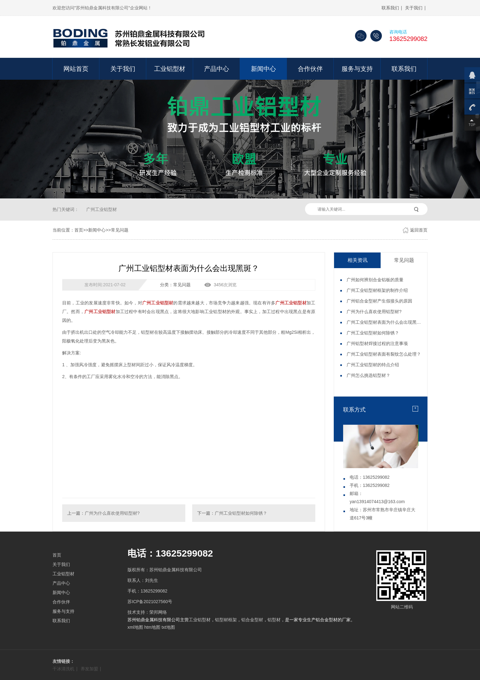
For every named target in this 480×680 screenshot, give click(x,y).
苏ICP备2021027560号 (150, 601)
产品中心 (216, 68)
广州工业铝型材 (101, 209)
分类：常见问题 (175, 284)
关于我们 (413, 7)
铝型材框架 (226, 619)
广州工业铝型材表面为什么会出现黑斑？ (386, 322)
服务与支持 (357, 68)
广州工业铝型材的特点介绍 (373, 364)
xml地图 (135, 627)
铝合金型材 (252, 619)
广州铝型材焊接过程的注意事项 (377, 343)
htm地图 (152, 627)
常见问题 (119, 230)
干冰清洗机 (63, 668)
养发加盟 (89, 668)
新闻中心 (263, 68)
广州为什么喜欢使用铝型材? (112, 513)
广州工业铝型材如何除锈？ (241, 513)
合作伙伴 (310, 68)
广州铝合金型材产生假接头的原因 (379, 300)
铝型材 (274, 619)
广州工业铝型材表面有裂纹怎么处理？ (384, 354)
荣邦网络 (158, 612)
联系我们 (390, 7)
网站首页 (75, 68)
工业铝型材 (169, 68)
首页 (78, 230)
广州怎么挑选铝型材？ (368, 375)
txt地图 (168, 627)
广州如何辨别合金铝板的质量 (375, 279)
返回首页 (419, 230)
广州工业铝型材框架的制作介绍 (377, 290)
